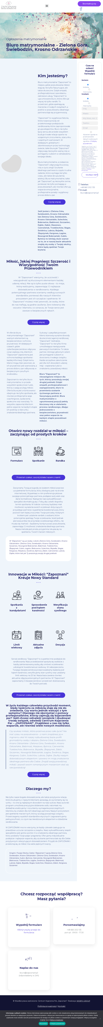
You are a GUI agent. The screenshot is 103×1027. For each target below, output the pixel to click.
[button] (47, 6)
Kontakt (61, 1006)
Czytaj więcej (54, 204)
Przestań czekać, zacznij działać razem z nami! (38, 479)
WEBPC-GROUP (83, 1001)
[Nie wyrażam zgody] (100, 1018)
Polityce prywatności (86, 169)
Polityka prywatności (47, 1006)
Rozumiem (43, 1023)
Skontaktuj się (89, 4)
